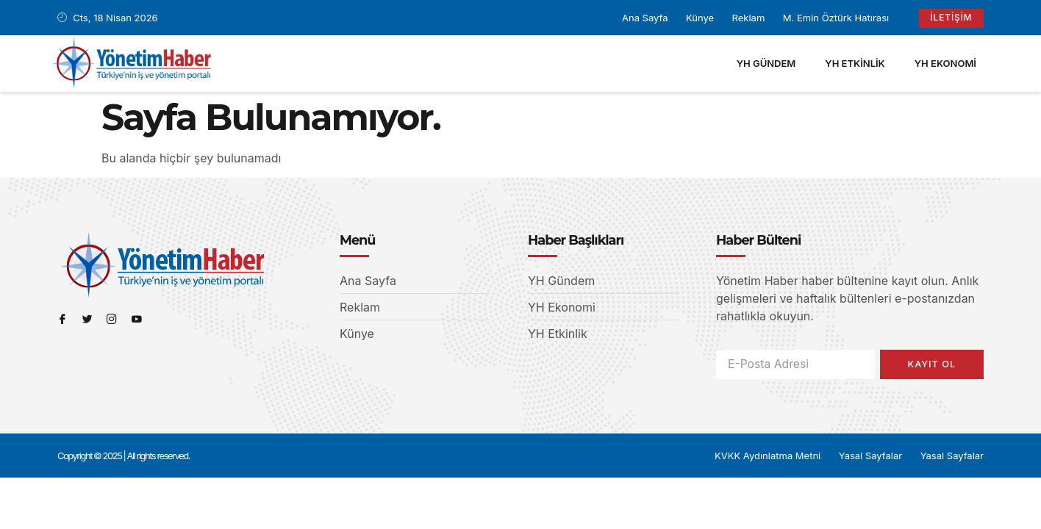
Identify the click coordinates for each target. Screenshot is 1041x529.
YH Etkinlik (854, 62)
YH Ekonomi (945, 62)
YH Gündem (766, 62)
